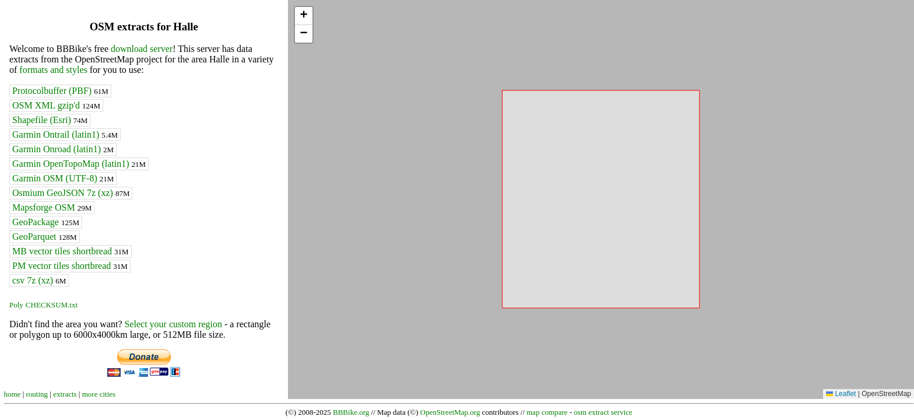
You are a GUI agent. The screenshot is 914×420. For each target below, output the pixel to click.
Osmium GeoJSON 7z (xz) (70, 193)
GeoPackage (45, 222)
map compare (546, 412)
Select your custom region (173, 324)
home (12, 394)
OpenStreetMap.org (450, 412)
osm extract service (603, 412)
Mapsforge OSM (52, 207)
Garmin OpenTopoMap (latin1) (79, 164)
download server (142, 49)
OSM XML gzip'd (56, 105)
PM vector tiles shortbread (70, 266)
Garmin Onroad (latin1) (63, 149)
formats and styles (53, 70)
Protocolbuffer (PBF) (60, 91)
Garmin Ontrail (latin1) (65, 134)
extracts (64, 394)
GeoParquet (44, 237)
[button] (303, 16)
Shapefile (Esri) (49, 120)
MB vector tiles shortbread (70, 251)
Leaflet (841, 394)
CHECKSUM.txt (52, 304)
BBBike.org (351, 412)
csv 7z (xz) (39, 280)
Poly (16, 304)
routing (37, 394)
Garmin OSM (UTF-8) (63, 178)
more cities (98, 394)
